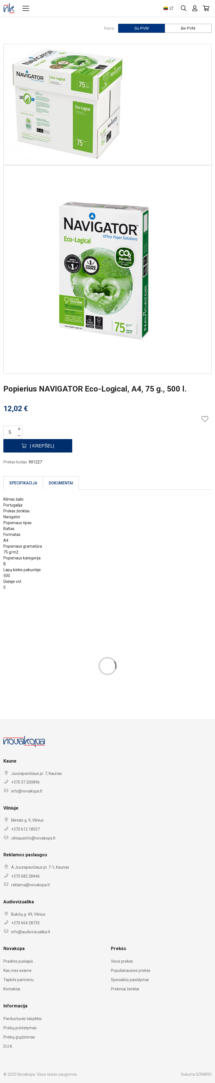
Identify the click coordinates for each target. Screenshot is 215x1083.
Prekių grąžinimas (19, 1037)
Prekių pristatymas (20, 1028)
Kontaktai (11, 989)
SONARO (204, 1074)
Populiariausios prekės (130, 970)
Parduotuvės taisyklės (22, 1018)
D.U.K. (8, 1046)
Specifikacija (23, 483)
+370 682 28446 (25, 876)
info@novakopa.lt (26, 791)
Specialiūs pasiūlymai (130, 979)
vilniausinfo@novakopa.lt (33, 838)
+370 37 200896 (25, 782)
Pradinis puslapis (18, 961)
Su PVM (141, 28)
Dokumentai (61, 483)
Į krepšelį (37, 446)
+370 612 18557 (25, 829)
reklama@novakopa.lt (30, 885)
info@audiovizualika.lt (30, 932)
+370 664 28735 (25, 923)
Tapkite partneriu (18, 979)
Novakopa (26, 1074)
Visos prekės (122, 961)
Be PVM (188, 28)
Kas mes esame (17, 970)
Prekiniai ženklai (125, 989)
